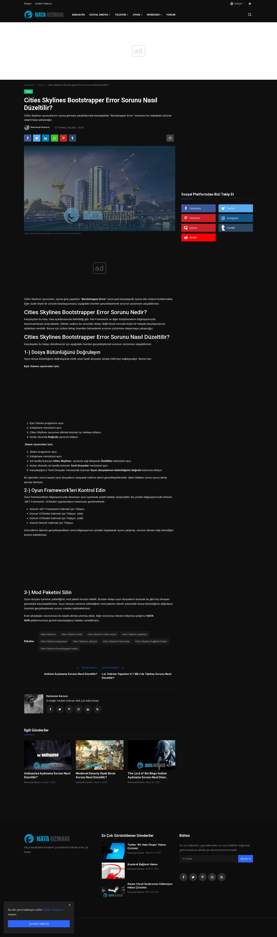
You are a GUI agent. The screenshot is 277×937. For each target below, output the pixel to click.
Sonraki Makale (113, 667)
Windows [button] (154, 14)
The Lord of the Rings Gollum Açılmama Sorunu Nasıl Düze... (148, 775)
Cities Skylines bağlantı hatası (151, 641)
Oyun (41, 84)
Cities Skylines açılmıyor (135, 634)
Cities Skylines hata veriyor (102, 634)
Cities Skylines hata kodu (116, 641)
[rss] (222, 877)
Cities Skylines (48, 634)
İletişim (27, 3)
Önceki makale (86, 667)
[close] (69, 905)
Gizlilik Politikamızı (53, 909)
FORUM (171, 14)
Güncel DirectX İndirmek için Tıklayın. (52, 522)
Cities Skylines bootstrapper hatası (59, 648)
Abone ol (245, 859)
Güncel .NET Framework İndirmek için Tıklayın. (57, 508)
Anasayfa (78, 14)
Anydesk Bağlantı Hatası (142, 864)
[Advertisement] (99, 393)
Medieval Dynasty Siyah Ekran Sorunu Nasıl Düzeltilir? (95, 775)
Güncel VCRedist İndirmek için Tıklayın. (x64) (56, 513)
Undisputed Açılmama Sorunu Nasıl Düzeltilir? (47, 775)
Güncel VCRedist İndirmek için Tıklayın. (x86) (56, 518)
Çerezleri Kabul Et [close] (39, 923)
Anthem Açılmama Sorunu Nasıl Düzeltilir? (70, 674)
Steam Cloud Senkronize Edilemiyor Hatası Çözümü (150, 886)
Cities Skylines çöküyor (85, 641)
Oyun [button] (138, 14)
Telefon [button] (122, 14)
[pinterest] (203, 877)
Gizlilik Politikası (43, 3)
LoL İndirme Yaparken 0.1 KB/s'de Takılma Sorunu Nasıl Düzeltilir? (136, 675)
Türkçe (235, 3)
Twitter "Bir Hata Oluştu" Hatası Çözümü (146, 846)
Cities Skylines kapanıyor (53, 641)
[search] (249, 14)
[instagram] (212, 877)
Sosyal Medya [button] (100, 14)
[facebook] (183, 877)
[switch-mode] (250, 3)
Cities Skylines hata (71, 634)
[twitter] (193, 877)
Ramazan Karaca (57, 696)
